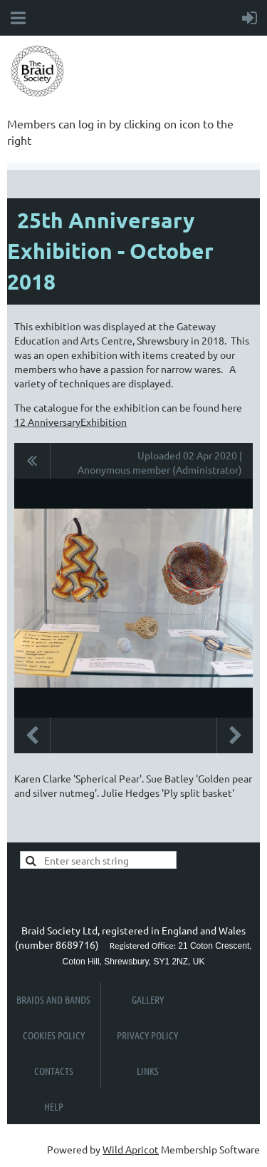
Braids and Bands (53, 999)
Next (235, 735)
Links (148, 1070)
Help (53, 1106)
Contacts (53, 1070)
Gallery (148, 999)
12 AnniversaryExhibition (70, 421)
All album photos (32, 461)
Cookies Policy (54, 1035)
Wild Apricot (131, 1149)
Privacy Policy (147, 1035)
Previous (32, 735)
